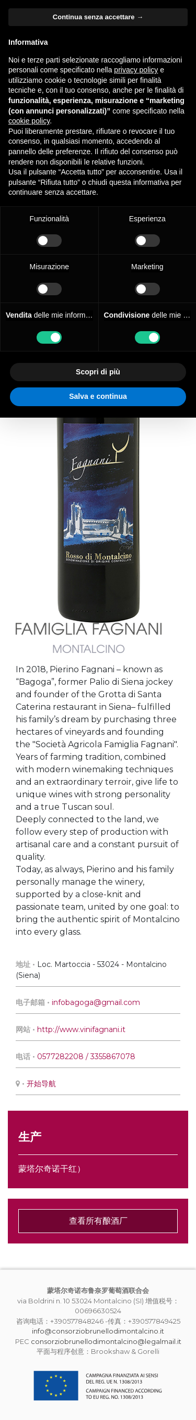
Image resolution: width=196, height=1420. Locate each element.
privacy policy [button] (136, 70)
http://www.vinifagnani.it (81, 1029)
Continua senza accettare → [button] (98, 17)
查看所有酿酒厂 (98, 1221)
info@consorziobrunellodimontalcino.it (98, 1331)
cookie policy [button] (29, 121)
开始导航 (41, 1083)
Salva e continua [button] (97, 396)
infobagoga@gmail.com (96, 1002)
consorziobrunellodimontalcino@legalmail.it (106, 1341)
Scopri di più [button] (98, 372)
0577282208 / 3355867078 (86, 1056)
